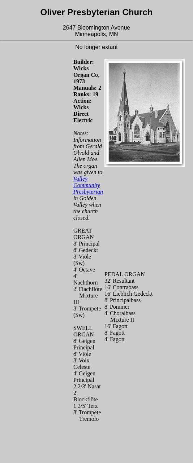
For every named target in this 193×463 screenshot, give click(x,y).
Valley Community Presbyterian (88, 185)
